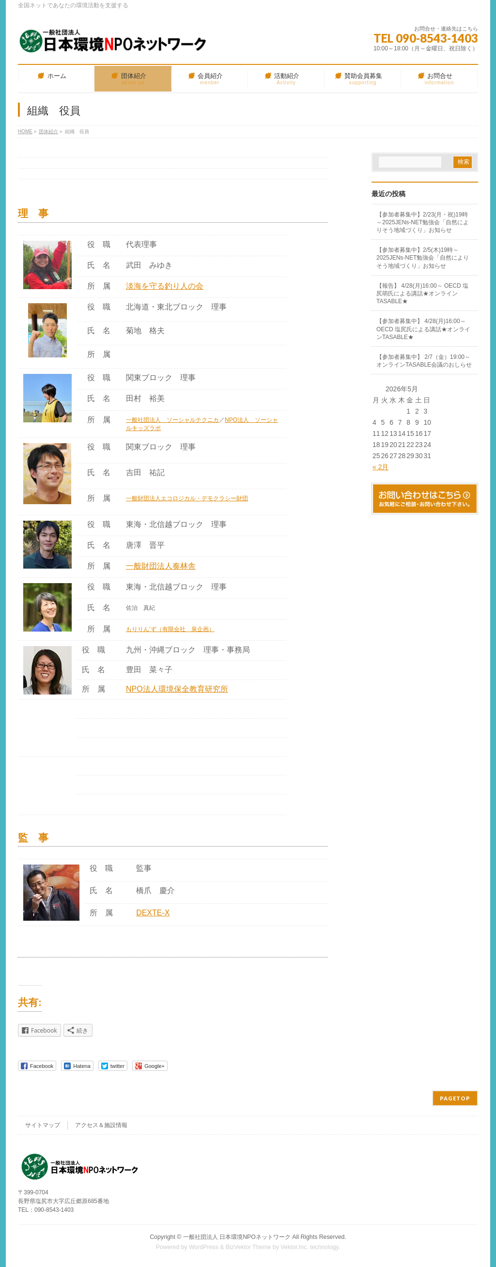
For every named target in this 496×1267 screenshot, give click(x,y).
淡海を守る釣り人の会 (164, 286)
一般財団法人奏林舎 (161, 566)
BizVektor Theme (248, 1247)
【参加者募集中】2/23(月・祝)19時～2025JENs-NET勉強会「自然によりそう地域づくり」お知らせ (422, 222)
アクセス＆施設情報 (101, 1125)
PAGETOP (455, 1098)
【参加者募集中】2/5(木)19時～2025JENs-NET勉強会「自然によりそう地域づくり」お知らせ (422, 258)
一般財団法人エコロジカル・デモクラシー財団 (187, 498)
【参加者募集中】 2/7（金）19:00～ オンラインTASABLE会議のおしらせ (424, 361)
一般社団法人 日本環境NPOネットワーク (237, 1237)
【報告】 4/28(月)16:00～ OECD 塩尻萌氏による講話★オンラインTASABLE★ (422, 293)
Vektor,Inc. (294, 1247)
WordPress (203, 1247)
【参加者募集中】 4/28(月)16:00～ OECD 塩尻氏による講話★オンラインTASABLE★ (423, 329)
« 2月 (380, 467)
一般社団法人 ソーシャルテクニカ (172, 420)
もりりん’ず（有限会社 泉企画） (170, 629)
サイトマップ (42, 1125)
